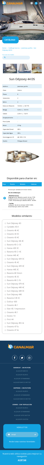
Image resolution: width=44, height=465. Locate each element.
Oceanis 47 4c (13, 330)
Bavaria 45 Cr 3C (14, 245)
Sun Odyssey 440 (14, 294)
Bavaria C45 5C (13, 298)
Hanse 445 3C (13, 269)
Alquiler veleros (22, 375)
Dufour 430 (12, 302)
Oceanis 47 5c (13, 326)
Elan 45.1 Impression (16, 309)
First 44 (10, 319)
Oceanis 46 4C (13, 230)
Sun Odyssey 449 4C (15, 287)
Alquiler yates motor (22, 415)
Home (4, 48)
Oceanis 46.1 (12, 305)
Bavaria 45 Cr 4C (14, 252)
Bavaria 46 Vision (14, 273)
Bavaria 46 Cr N (14, 280)
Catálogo (10, 40)
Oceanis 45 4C (13, 262)
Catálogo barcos (13, 48)
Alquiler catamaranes (22, 378)
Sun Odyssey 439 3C (15, 259)
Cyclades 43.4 (12, 227)
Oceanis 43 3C (13, 234)
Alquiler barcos (22, 371)
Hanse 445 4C (13, 255)
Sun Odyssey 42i (14, 223)
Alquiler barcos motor (22, 382)
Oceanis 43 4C (13, 237)
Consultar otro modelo (8, 54)
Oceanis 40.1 (12, 312)
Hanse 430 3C (13, 248)
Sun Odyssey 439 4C (15, 266)
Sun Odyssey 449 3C (15, 291)
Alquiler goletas (22, 419)
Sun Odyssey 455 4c (15, 323)
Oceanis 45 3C (13, 277)
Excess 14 (11, 316)
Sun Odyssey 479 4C (15, 284)
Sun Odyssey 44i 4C (15, 241)
